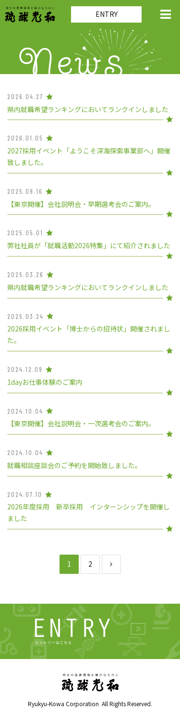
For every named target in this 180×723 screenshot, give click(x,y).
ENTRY (107, 14)
